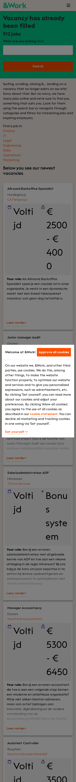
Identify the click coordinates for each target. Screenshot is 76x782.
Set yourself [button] (16, 431)
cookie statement (44, 414)
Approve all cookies (54, 352)
